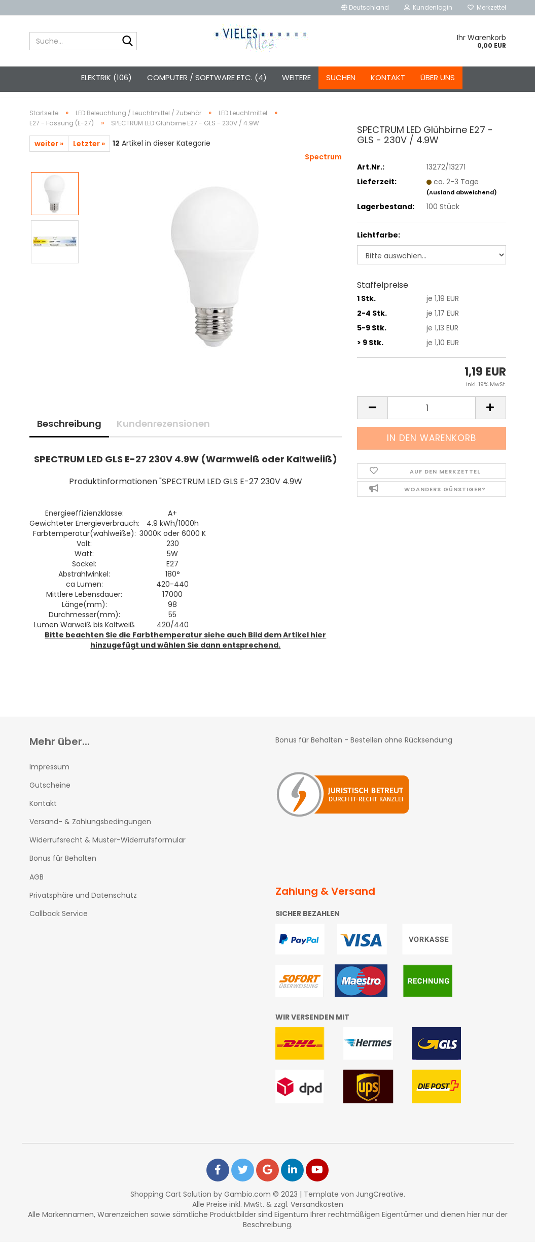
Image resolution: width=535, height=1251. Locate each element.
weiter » (48, 153)
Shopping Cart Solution (170, 1203)
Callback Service (58, 923)
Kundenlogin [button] (428, 7)
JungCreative (380, 1203)
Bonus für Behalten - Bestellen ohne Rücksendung (364, 749)
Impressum (49, 776)
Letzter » (89, 153)
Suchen (340, 77)
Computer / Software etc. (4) (207, 77)
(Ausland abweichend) (461, 201)
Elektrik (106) (106, 77)
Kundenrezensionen (163, 432)
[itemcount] (431, 416)
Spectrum (323, 166)
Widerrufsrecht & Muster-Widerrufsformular (107, 849)
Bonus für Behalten (62, 867)
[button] (365, 7)
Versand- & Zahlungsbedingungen (90, 831)
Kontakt (388, 77)
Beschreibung (69, 432)
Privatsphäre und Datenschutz (83, 904)
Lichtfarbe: (378, 244)
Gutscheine (49, 794)
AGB (36, 886)
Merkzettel (487, 7)
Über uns (437, 77)
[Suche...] (127, 41)
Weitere (296, 77)
